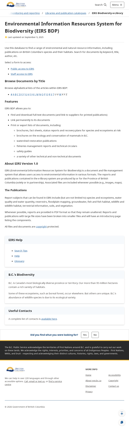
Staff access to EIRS (22, 74)
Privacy (89, 391)
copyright (41, 226)
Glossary (19, 261)
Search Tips (20, 250)
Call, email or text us (34, 381)
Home (88, 375)
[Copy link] (121, 422)
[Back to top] (121, 413)
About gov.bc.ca (93, 380)
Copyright (113, 380)
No (95, 334)
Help (17, 256)
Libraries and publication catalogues (65, 13)
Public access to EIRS (22, 68)
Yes (85, 334)
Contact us (113, 386)
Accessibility (114, 375)
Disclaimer (91, 386)
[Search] (101, 5)
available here (49, 319)
